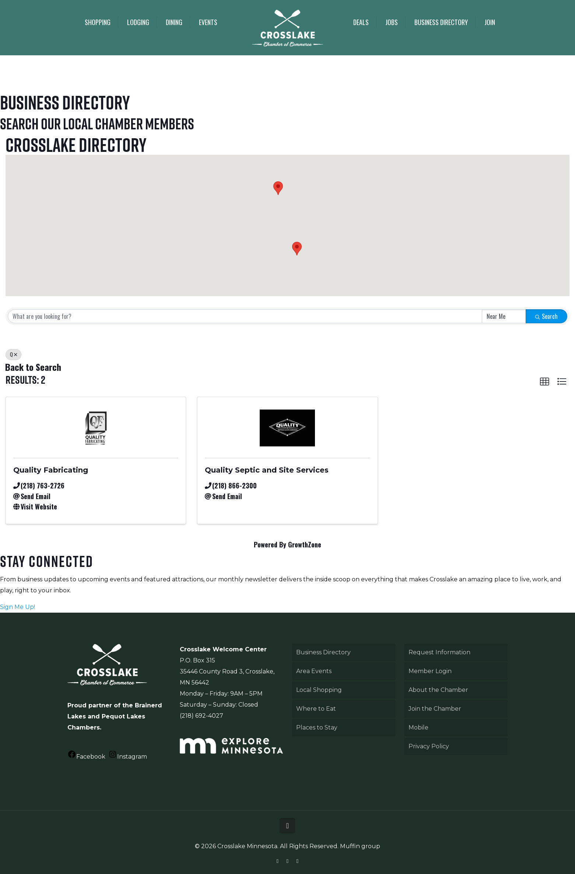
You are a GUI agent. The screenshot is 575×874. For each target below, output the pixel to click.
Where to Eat (316, 708)
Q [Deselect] (13, 354)
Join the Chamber (435, 708)
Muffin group (360, 846)
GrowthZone (304, 544)
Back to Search (33, 366)
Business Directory (323, 652)
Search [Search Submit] (546, 316)
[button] (297, 248)
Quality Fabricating (50, 470)
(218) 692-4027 (201, 715)
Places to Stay (316, 727)
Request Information (439, 652)
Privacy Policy (429, 746)
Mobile (418, 727)
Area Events (314, 671)
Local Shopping (319, 689)
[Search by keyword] (245, 316)
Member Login (430, 671)
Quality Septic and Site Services (267, 470)
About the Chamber (438, 689)
